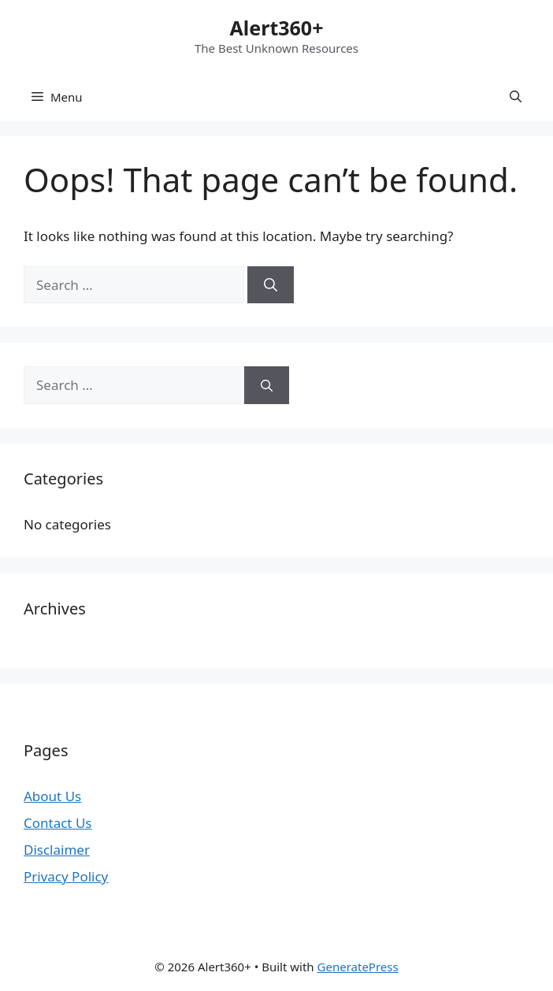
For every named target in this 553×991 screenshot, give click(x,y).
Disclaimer (57, 850)
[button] (515, 97)
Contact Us (58, 823)
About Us (52, 796)
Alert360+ (277, 27)
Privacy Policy (66, 876)
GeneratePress (358, 966)
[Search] (270, 285)
